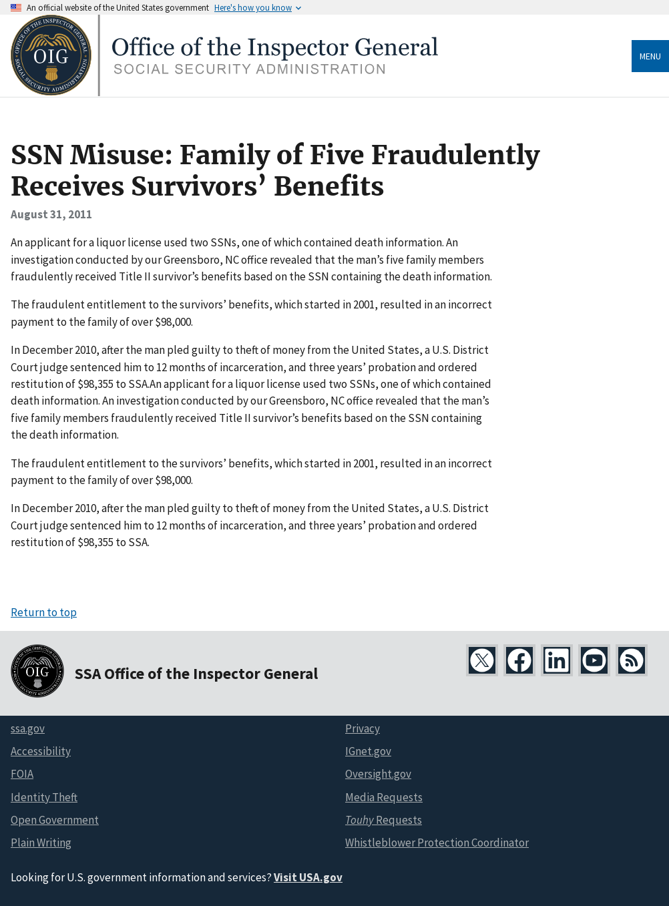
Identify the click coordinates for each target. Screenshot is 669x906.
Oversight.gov (378, 773)
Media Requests (384, 797)
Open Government (55, 820)
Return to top (44, 612)
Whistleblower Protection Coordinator (437, 842)
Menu (650, 56)
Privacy (362, 728)
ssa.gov (28, 728)
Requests (383, 820)
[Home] (224, 92)
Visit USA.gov (308, 877)
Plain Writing (41, 842)
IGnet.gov (368, 751)
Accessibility (41, 751)
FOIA (22, 773)
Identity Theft (44, 797)
